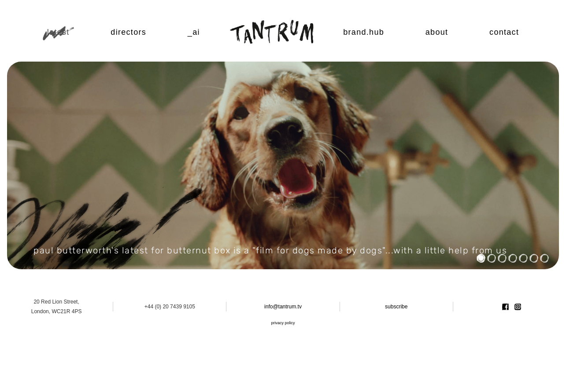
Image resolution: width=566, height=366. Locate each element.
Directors (128, 32)
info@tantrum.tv (283, 307)
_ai (194, 32)
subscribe (396, 307)
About (436, 32)
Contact (504, 32)
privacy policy (283, 323)
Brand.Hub (363, 32)
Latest (58, 32)
